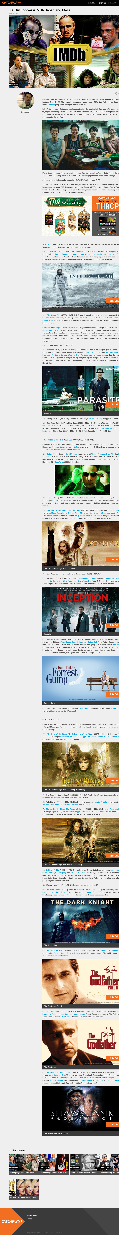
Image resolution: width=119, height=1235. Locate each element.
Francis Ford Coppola (109, 950)
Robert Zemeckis (99, 639)
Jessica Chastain (94, 254)
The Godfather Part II (55, 950)
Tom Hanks (79, 318)
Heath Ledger (53, 892)
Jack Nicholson (105, 459)
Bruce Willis (87, 805)
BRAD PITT (58, 440)
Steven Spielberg (95, 419)
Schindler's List (52, 870)
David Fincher (71, 454)
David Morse (112, 318)
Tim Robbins (87, 1080)
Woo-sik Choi (73, 355)
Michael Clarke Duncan (95, 318)
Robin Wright (77, 642)
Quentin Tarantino (100, 802)
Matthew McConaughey (61, 254)
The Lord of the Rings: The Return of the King (66, 809)
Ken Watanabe (84, 581)
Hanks (92, 328)
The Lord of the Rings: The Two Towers (64, 510)
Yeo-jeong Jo (57, 355)
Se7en (49, 454)
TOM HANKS (47, 440)
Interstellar (52, 252)
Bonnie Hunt (47, 320)
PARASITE (47, 244)
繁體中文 (102, 3)
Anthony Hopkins (104, 428)
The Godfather (52, 1011)
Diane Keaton (96, 953)
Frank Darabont (57, 318)
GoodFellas (59, 462)
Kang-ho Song (112, 352)
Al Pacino (55, 953)
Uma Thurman (56, 805)
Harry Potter (79, 516)
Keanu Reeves (57, 500)
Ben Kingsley (60, 873)
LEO (70, 440)
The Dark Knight (53, 890)
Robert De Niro (67, 953)
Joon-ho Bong (90, 352)
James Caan (63, 1014)
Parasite (51, 105)
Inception (76, 450)
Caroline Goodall (78, 873)
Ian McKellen (67, 513)
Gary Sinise (88, 642)
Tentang (29, 1218)
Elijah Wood (56, 513)
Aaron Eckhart (67, 892)
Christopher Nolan (88, 578)
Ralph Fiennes (48, 873)
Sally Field (98, 642)
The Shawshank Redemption (58, 1072)
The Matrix (52, 498)
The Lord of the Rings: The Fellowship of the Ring (69, 734)
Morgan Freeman (98, 454)
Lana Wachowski (96, 498)
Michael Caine (85, 892)
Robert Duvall (80, 953)
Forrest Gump (59, 447)
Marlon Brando (65, 1017)
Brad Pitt (110, 454)
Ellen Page (67, 581)
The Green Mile (54, 315)
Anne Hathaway (79, 254)
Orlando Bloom (100, 513)
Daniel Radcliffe (53, 516)
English (92, 3)
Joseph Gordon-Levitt (51, 581)
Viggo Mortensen (82, 513)
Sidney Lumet (86, 885)
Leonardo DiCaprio (73, 447)
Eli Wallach (55, 798)
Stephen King (61, 328)
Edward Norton (57, 711)
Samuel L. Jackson (70, 805)
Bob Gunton (98, 1080)
